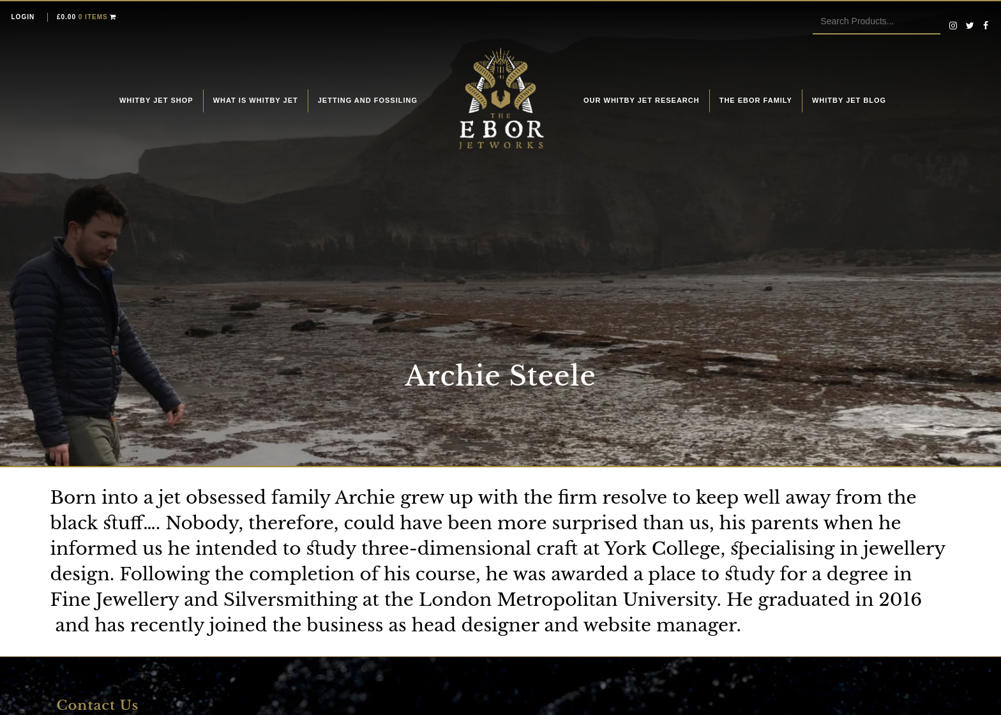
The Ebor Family (755, 100)
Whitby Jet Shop (156, 100)
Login (23, 16)
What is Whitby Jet (255, 100)
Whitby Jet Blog (849, 100)
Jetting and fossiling (368, 100)
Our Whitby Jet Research (641, 100)
